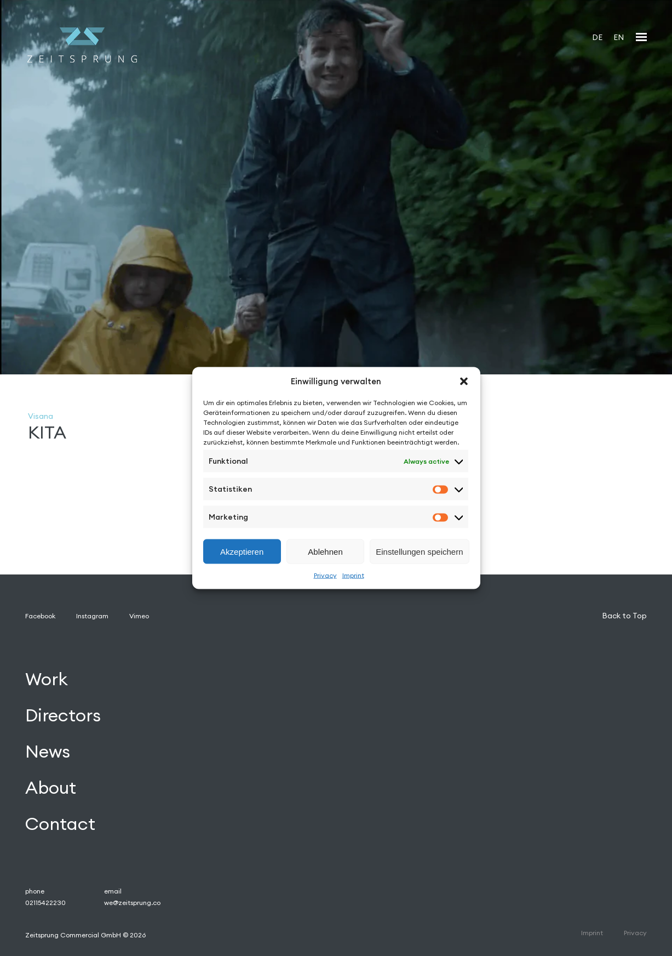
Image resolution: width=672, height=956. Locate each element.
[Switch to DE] (597, 37)
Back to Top (624, 616)
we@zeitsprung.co (132, 902)
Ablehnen (325, 551)
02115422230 (45, 902)
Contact (60, 823)
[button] (463, 380)
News (47, 752)
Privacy (325, 575)
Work (46, 679)
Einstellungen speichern (419, 551)
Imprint (353, 575)
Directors (63, 715)
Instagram (92, 616)
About (50, 787)
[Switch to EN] (618, 37)
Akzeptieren (241, 551)
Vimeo (139, 616)
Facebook (40, 616)
